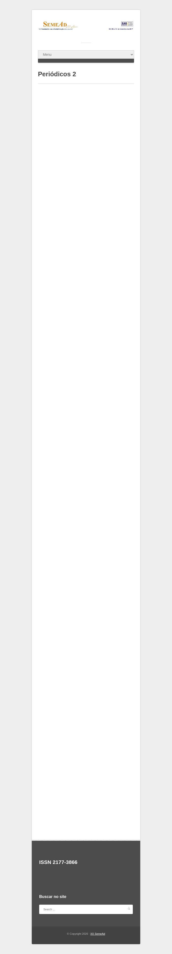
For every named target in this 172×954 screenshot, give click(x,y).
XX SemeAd (97, 933)
